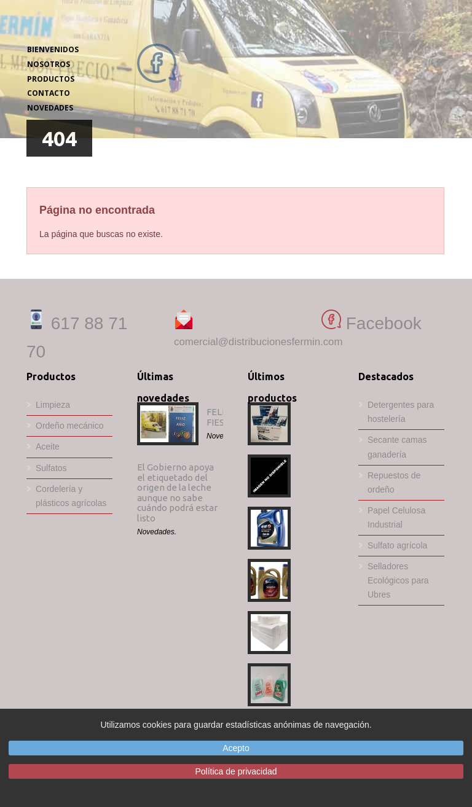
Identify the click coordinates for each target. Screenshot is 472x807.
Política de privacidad (236, 771)
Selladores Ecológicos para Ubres (398, 580)
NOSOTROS (48, 64)
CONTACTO (48, 93)
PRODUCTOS (50, 79)
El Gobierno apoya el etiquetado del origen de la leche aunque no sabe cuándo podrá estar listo (177, 492)
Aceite (48, 446)
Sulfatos (51, 468)
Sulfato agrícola (397, 545)
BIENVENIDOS (53, 49)
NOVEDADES (50, 108)
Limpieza (53, 405)
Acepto (236, 748)
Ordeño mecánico (70, 426)
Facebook (371, 323)
